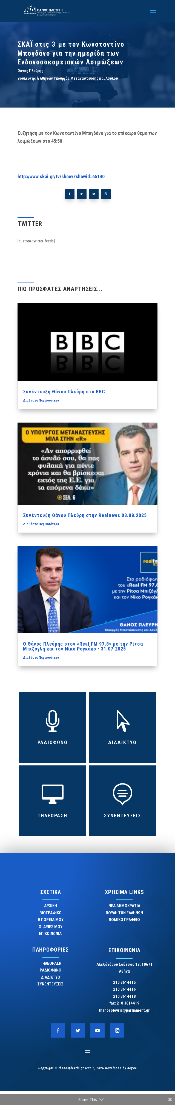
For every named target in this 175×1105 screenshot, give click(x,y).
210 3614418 (124, 996)
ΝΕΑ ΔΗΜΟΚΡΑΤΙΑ (124, 905)
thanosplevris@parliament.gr (124, 1010)
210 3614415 (124, 982)
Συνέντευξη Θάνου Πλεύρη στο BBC (64, 391)
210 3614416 (124, 989)
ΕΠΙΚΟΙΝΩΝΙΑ (50, 933)
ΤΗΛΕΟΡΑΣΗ (52, 815)
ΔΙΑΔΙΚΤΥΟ (122, 742)
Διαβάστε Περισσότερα (41, 400)
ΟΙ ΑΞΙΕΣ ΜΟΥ (50, 926)
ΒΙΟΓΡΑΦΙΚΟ (50, 912)
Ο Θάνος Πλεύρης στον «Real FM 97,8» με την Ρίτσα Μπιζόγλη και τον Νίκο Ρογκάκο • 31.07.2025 (83, 646)
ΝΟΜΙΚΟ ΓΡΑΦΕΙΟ (124, 919)
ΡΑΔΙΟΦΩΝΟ (53, 742)
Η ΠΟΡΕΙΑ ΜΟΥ (51, 919)
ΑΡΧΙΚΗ (50, 905)
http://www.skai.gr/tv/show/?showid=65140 (61, 176)
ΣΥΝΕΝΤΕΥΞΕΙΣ (122, 815)
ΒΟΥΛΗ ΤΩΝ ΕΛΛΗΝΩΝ (124, 912)
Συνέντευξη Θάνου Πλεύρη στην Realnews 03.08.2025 (85, 515)
